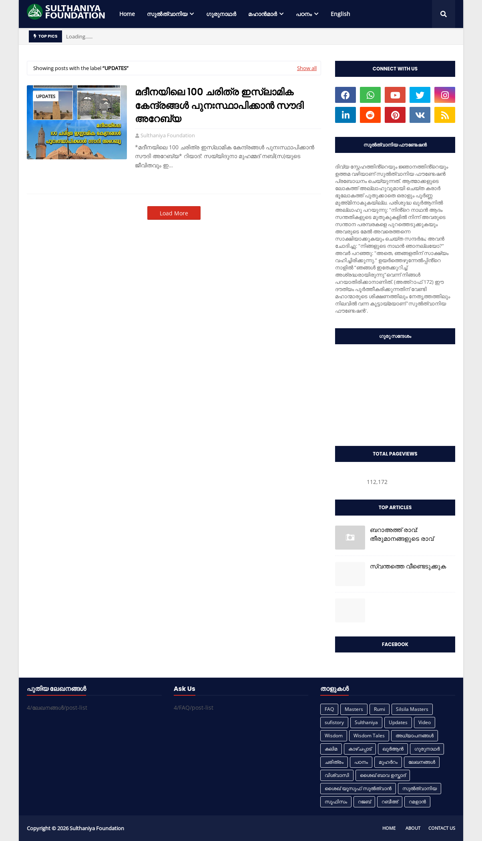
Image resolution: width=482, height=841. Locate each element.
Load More (174, 213)
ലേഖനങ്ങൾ (421, 762)
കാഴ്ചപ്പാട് (360, 748)
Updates (45, 96)
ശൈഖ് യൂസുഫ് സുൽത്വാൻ (358, 788)
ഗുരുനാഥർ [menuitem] (221, 14)
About (413, 828)
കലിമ (331, 748)
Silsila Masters (412, 709)
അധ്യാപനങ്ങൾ (415, 735)
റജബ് (364, 801)
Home (389, 828)
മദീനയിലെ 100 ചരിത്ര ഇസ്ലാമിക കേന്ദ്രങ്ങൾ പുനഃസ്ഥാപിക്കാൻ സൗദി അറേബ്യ (219, 105)
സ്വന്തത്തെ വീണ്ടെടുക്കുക (408, 566)
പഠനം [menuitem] (304, 14)
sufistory (334, 722)
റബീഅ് (390, 801)
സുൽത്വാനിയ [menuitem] (167, 14)
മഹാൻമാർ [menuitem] (262, 14)
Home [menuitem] (127, 14)
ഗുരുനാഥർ (427, 748)
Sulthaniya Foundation (168, 135)
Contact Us (441, 828)
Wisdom (334, 735)
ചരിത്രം (334, 762)
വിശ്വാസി (337, 775)
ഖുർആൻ (393, 748)
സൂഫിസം (336, 801)
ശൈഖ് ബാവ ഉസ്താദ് (383, 775)
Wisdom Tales (369, 735)
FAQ (329, 709)
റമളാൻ (417, 801)
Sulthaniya (366, 722)
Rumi (379, 709)
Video (424, 722)
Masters (354, 709)
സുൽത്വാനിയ (419, 788)
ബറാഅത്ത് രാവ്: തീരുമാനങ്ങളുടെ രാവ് (402, 534)
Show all (307, 68)
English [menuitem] (340, 14)
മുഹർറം (388, 762)
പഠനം (361, 762)
